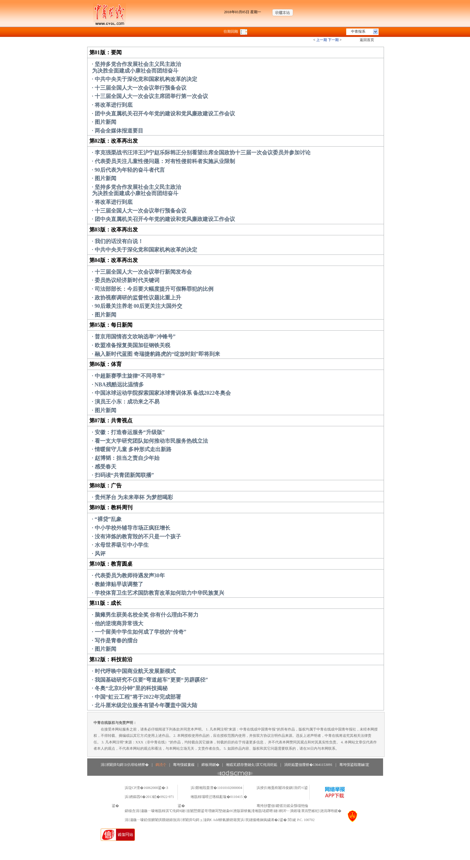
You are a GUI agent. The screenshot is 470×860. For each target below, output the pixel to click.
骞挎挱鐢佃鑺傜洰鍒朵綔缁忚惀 (282, 806)
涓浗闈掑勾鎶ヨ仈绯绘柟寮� (125, 765)
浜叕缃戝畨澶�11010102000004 (216, 788)
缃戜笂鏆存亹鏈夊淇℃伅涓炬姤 (251, 765)
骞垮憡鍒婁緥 (184, 765)
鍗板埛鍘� (210, 765)
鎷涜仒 (161, 765)
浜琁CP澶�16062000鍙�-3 (146, 788)
